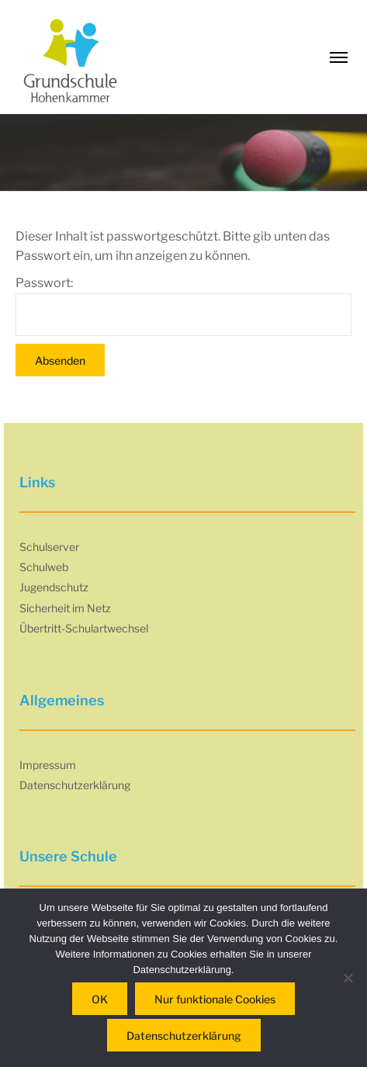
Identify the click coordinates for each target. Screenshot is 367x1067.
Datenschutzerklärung (74, 785)
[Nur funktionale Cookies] (347, 978)
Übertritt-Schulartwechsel (83, 628)
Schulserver (49, 546)
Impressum (47, 764)
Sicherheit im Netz (65, 608)
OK (100, 999)
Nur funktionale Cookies (214, 999)
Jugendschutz (53, 587)
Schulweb (43, 566)
